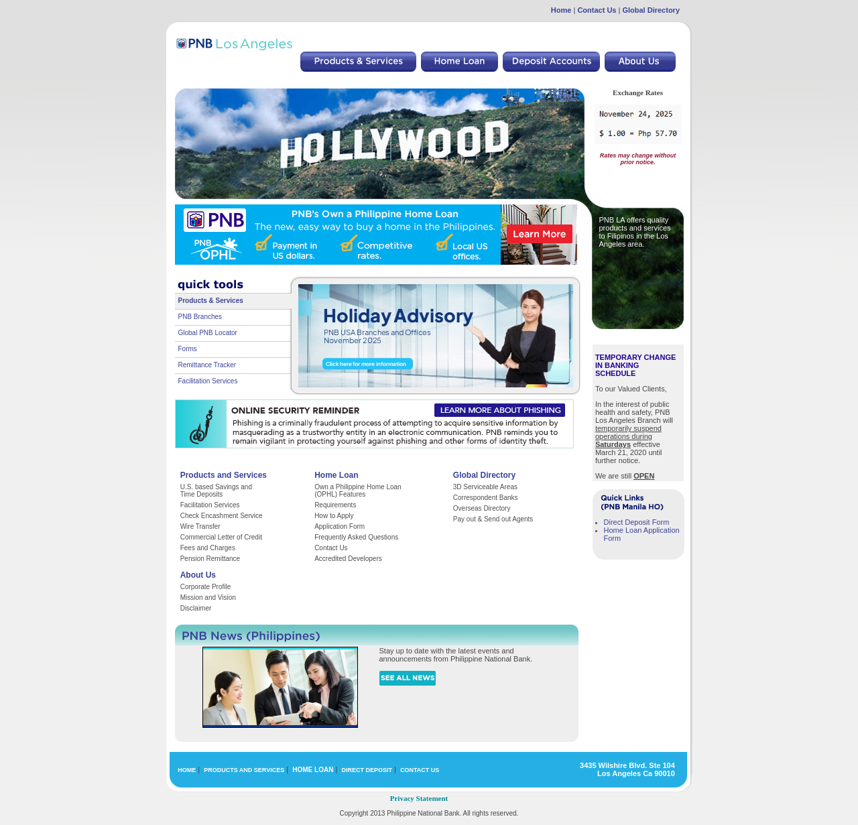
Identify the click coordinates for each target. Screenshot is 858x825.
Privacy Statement (419, 798)
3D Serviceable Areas (485, 487)
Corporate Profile (205, 586)
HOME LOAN (312, 769)
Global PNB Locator (207, 332)
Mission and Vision (208, 597)
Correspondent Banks (485, 497)
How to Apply (333, 515)
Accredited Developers (348, 558)
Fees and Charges (207, 548)
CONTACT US (419, 770)
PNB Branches (200, 316)
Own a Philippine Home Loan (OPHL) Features (358, 490)
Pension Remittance (210, 558)
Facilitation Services (208, 381)
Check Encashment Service (221, 515)
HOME (187, 770)
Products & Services (210, 300)
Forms (187, 349)
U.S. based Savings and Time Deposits (216, 490)
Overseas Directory (482, 508)
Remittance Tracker (207, 365)
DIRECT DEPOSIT (366, 770)
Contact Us (596, 10)
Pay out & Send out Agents (493, 519)
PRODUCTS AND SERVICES (244, 770)
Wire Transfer (200, 526)
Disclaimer (196, 608)
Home (561, 10)
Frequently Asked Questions (356, 537)
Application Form (339, 526)
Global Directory (651, 10)
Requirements (335, 505)
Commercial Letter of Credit (221, 537)
